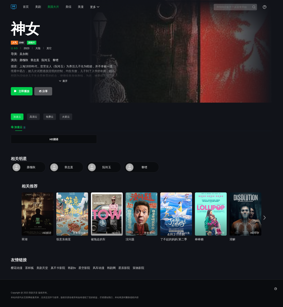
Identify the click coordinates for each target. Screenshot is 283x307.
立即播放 (21, 91)
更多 (94, 6)
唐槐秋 (24, 60)
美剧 (38, 6)
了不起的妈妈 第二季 (173, 239)
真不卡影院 (58, 268)
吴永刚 (24, 53)
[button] (264, 217)
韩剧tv (72, 268)
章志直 (36, 60)
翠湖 (24, 239)
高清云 (33, 116)
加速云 (17, 116)
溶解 (232, 239)
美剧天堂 (42, 268)
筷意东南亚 (63, 239)
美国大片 (53, 6)
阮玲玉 (47, 60)
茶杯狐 (29, 268)
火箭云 (66, 116)
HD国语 (54, 139)
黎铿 (56, 60)
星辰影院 (124, 268)
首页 (26, 6)
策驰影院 (138, 268)
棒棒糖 (199, 239)
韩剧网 (111, 268)
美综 (68, 6)
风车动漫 (98, 268)
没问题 (130, 239)
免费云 (49, 116)
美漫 (81, 6)
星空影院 (84, 268)
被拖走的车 (98, 239)
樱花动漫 (16, 268)
